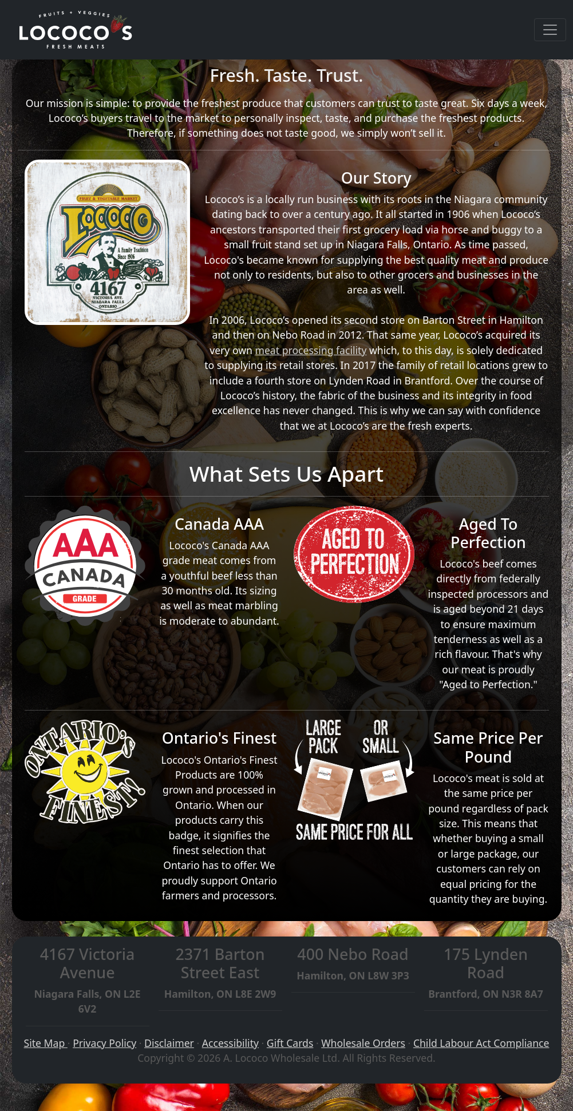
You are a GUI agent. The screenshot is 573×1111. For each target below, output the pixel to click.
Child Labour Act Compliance (481, 1043)
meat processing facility (310, 350)
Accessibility (230, 1043)
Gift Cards (290, 1043)
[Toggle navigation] (550, 29)
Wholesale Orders (363, 1043)
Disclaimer (169, 1043)
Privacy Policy (104, 1043)
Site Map (46, 1043)
